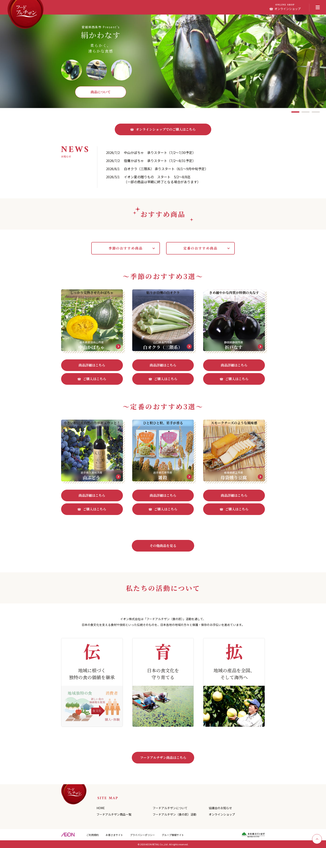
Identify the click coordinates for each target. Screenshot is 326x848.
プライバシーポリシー (142, 835)
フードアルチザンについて (170, 808)
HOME (100, 808)
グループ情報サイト (173, 835)
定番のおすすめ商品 (200, 248)
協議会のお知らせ (220, 808)
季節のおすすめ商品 (126, 248)
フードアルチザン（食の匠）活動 (174, 814)
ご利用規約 (92, 835)
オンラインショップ (222, 814)
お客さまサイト (114, 835)
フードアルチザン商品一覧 (113, 814)
